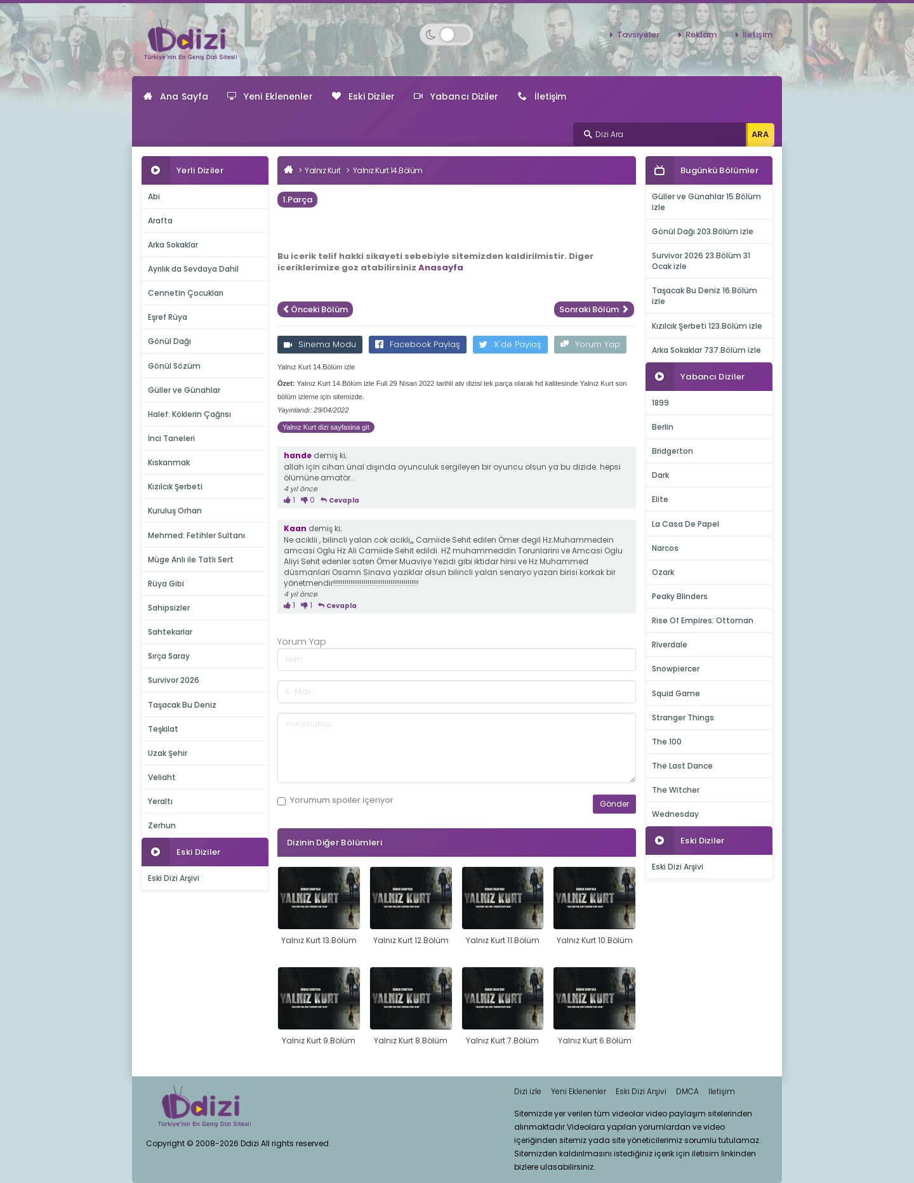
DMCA (687, 1091)
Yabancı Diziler (456, 96)
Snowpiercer (675, 668)
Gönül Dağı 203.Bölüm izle (702, 231)
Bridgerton (672, 451)
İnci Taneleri (171, 438)
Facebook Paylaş (417, 344)
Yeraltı (160, 801)
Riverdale (669, 644)
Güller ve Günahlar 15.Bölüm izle (706, 202)
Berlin (662, 426)
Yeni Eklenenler (270, 96)
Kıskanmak (169, 462)
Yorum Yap (590, 344)
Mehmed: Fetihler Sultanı (196, 535)
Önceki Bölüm (315, 309)
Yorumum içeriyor (335, 800)
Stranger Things (683, 717)
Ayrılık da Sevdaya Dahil (193, 268)
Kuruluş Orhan (175, 510)
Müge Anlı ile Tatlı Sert (191, 559)
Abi (154, 196)
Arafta (160, 220)
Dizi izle (527, 1091)
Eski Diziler (363, 96)
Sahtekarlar (170, 631)
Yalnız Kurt (323, 170)
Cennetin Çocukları (185, 292)
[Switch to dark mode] (447, 34)
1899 (660, 402)
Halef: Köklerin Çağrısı (189, 414)
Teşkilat (163, 729)
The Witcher (675, 789)
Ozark (663, 572)
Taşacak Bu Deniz (182, 704)
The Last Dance (682, 765)
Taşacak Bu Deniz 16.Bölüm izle (704, 296)
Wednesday (675, 814)
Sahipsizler (169, 607)
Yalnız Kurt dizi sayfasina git (325, 427)
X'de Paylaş (510, 344)
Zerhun (162, 825)
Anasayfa (440, 267)
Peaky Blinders (680, 596)
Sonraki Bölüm (594, 309)
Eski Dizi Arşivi (173, 878)
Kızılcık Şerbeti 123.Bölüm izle (707, 326)
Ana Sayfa (175, 96)
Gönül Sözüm (174, 365)
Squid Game (676, 693)
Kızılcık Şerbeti (175, 486)
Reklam (701, 35)
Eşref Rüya (167, 317)
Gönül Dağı (169, 341)
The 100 (667, 741)
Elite (660, 499)
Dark (660, 475)
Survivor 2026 (173, 680)
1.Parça (297, 200)
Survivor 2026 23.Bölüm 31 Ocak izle (701, 261)
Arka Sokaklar (173, 244)
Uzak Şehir (167, 753)
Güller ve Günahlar (184, 390)
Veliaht (162, 777)
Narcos (665, 548)
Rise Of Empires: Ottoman (702, 620)
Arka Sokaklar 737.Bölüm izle (706, 350)
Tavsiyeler (638, 35)
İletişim (757, 35)
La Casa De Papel (685, 524)
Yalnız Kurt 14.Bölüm (388, 170)
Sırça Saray (169, 656)
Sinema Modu (320, 344)
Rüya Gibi (166, 583)
